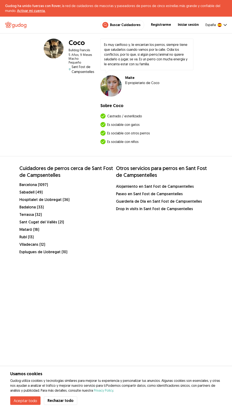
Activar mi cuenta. (31, 11)
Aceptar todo (25, 400)
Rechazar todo (61, 400)
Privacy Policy (103, 390)
